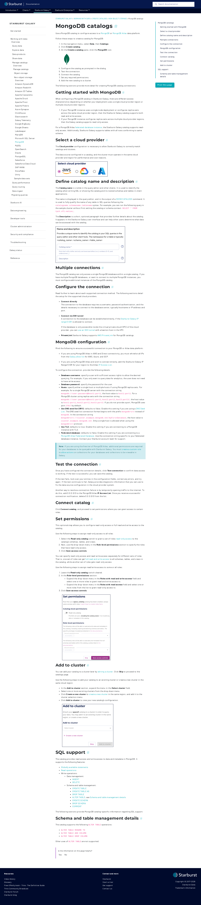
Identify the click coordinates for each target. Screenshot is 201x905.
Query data (17, 46)
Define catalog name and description (176, 36)
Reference (15, 258)
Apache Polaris (22, 106)
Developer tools (17, 219)
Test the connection (169, 52)
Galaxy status (16, 250)
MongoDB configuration (170, 48)
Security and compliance (21, 234)
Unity (17, 175)
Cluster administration (21, 227)
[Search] (173, 4)
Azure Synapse (22, 109)
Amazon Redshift (23, 88)
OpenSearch (20, 149)
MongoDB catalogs (166, 23)
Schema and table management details (108, 797)
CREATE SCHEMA (80, 800)
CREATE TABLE (79, 788)
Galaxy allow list (77, 357)
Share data (17, 58)
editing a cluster (105, 672)
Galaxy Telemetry (23, 120)
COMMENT (77, 806)
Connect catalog (167, 57)
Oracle (18, 153)
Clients (26, 10)
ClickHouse (20, 113)
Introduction (10, 10)
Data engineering (18, 211)
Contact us (107, 889)
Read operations (69, 770)
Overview (15, 42)
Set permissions (167, 61)
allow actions (67, 452)
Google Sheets (21, 128)
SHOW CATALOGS (124, 199)
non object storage (118, 19)
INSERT (75, 779)
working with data (82, 19)
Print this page (164, 85)
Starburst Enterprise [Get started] (64, 10)
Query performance (21, 183)
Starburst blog (10, 895)
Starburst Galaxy (42, 10)
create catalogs (99, 19)
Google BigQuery (22, 124)
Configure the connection (171, 44)
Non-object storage (23, 77)
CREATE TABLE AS (80, 791)
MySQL (18, 146)
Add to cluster (166, 65)
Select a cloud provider (170, 31)
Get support (108, 885)
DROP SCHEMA (79, 803)
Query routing (18, 187)
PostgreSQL (20, 157)
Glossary (8, 882)
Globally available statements (74, 767)
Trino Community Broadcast (16, 889)
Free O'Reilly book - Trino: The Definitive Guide (24, 885)
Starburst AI (16, 203)
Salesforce (20, 160)
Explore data (18, 50)
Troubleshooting (18, 242)
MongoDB (19, 142)
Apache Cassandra (23, 95)
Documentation (33, 4)
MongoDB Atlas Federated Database (77, 436)
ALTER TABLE (78, 797)
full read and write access (97, 559)
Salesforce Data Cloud (25, 164)
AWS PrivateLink (105, 335)
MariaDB (19, 135)
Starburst (107, 879)
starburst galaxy (64, 19)
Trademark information (185, 888)
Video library (9, 879)
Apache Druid (21, 99)
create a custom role (131, 449)
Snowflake (20, 171)
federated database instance (88, 127)
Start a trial (108, 882)
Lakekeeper (20, 131)
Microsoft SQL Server (25, 138)
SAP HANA (20, 167)
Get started (15, 31)
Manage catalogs (19, 63)
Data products (19, 54)
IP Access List (105, 365)
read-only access (124, 539)
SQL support (163, 69)
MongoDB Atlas (120, 33)
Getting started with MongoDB (173, 27)
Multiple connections (169, 40)
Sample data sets (22, 179)
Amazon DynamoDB (24, 84)
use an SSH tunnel (86, 330)
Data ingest (17, 191)
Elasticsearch (21, 117)
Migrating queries (19, 195)
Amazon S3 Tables (23, 91)
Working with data (18, 39)
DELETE (76, 782)
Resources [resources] (83, 10)
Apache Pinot (21, 102)
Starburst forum (11, 892)
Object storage (21, 73)
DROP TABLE (78, 794)
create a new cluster (98, 694)
